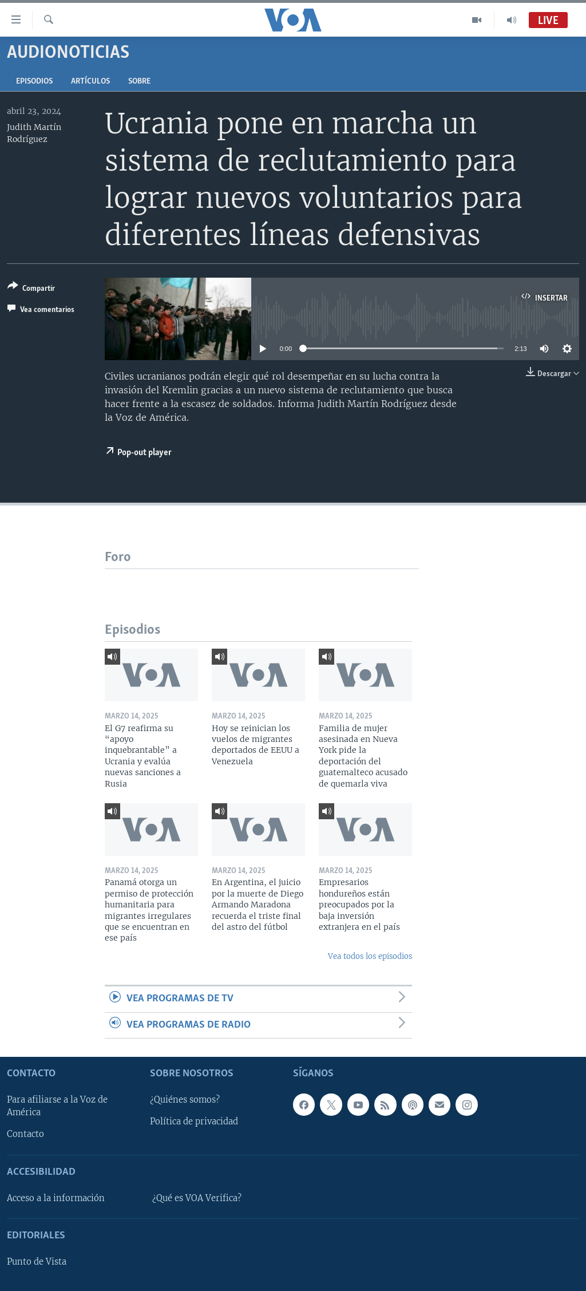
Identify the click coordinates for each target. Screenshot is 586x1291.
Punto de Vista (36, 1262)
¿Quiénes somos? (185, 1100)
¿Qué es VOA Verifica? (196, 1198)
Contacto (25, 1135)
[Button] (31, 289)
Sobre (139, 81)
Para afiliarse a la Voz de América (57, 1106)
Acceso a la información (56, 1198)
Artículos (90, 81)
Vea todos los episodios (370, 956)
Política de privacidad (194, 1121)
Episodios (34, 81)
